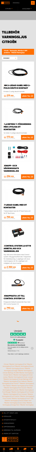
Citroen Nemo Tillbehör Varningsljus (15, 375)
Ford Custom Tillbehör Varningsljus (22, 396)
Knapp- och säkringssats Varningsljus (11, 168)
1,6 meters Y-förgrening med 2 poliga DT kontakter (17, 127)
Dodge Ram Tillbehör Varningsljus (22, 405)
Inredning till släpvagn (12, 430)
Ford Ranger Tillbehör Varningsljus (13, 392)
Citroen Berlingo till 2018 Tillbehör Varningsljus (18, 373)
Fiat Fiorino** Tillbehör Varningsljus (22, 383)
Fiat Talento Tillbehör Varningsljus (14, 385)
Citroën (6, 50)
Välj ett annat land (11, 413)
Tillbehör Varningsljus (18, 52)
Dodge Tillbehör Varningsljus (22, 370)
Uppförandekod (9, 426)
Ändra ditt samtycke (11, 433)
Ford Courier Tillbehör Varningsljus (14, 398)
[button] (9, 58)
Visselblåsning (9, 423)
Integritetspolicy (10, 420)
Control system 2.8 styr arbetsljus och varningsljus (17, 248)
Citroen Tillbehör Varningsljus (13, 364)
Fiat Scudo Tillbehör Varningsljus (22, 390)
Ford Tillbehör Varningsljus (19, 366)
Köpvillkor (7, 416)
